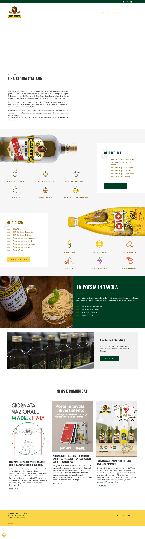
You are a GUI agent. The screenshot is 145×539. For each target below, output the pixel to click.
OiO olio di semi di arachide (23, 232)
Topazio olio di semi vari (21, 247)
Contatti (133, 12)
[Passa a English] (125, 2)
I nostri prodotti (91, 12)
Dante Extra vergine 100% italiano (122, 159)
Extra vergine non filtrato (91, 309)
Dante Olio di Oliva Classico (120, 177)
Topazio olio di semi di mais (23, 241)
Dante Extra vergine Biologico (120, 171)
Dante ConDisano (88, 315)
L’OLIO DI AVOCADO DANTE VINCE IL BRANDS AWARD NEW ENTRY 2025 (114, 463)
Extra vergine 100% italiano (92, 306)
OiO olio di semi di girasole (22, 235)
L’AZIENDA (68, 12)
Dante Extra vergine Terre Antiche (122, 174)
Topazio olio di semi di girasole (24, 244)
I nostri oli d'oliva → (115, 186)
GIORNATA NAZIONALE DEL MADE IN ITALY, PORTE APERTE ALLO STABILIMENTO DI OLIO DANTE (27, 463)
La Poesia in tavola (110, 12)
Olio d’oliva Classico (89, 312)
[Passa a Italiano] (133, 2)
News (123, 12)
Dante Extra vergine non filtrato (121, 168)
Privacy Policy (12, 521)
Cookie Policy (22, 521)
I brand (78, 12)
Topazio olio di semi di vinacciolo (24, 238)
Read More (13, 489)
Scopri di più (110, 358)
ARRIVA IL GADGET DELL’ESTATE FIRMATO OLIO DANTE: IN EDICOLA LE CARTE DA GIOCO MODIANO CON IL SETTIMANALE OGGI (72, 458)
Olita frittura (18, 229)
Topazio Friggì (18, 250)
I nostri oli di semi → (18, 259)
